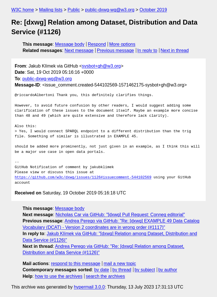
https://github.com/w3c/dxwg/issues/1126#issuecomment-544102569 (83, 177)
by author (167, 269)
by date (101, 269)
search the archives (105, 276)
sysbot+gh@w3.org (101, 66)
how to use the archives (59, 276)
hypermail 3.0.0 (89, 287)
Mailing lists (50, 9)
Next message (79, 50)
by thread (121, 269)
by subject (144, 269)
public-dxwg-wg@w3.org (109, 9)
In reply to (147, 50)
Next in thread (174, 50)
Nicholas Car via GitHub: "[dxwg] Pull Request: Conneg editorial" (120, 214)
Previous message (115, 50)
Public (74, 9)
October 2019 (153, 9)
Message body (69, 44)
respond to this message (75, 263)
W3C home (22, 9)
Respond (97, 44)
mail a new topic (120, 263)
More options (122, 44)
